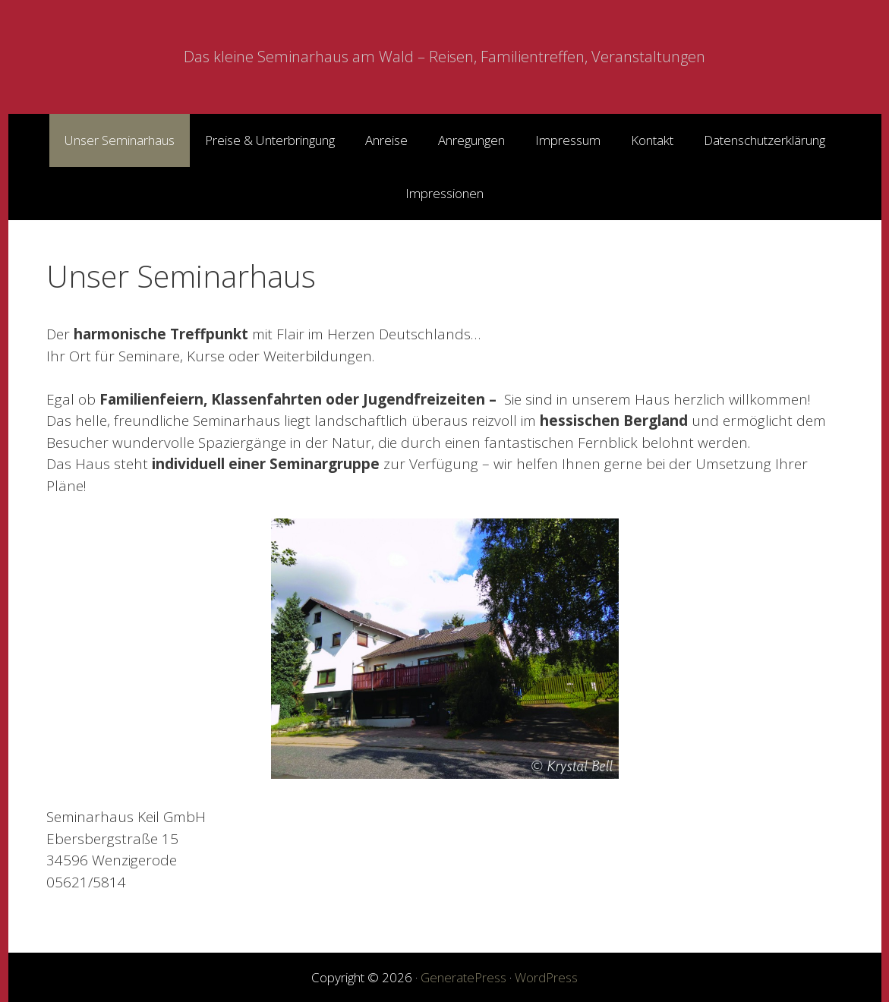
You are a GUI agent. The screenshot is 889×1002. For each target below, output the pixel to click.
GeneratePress (463, 977)
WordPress (546, 977)
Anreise (386, 140)
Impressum (568, 140)
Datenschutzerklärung (764, 140)
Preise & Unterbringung (270, 140)
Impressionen (444, 193)
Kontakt (652, 140)
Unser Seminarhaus (120, 140)
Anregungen (471, 140)
